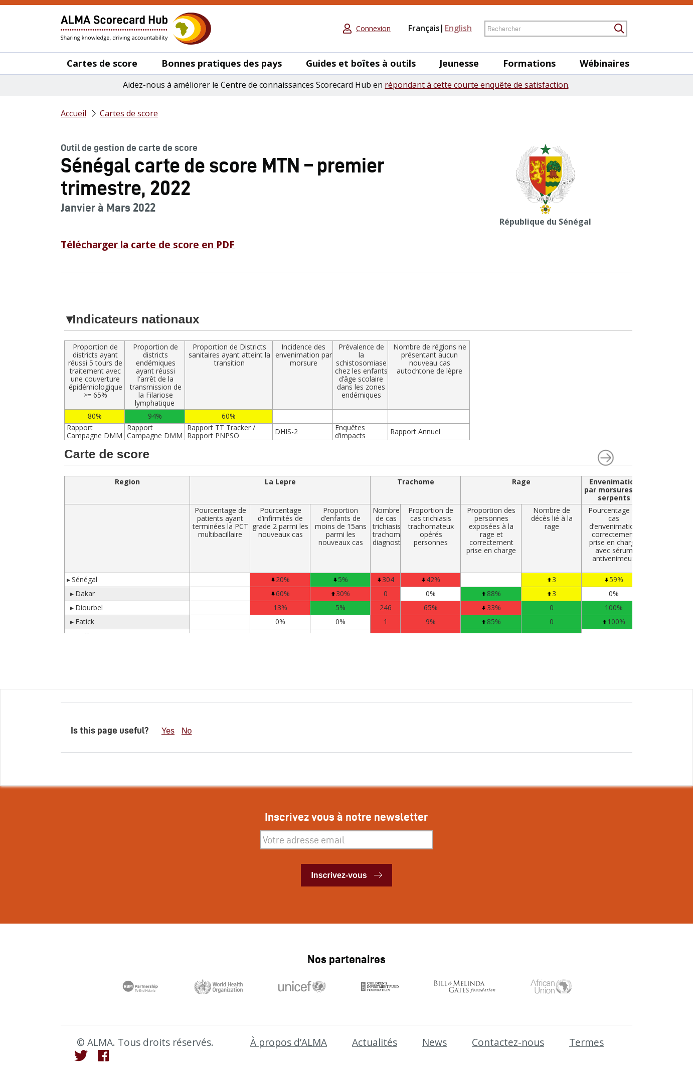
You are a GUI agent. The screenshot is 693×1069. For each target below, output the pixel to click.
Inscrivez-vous (339, 875)
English (458, 28)
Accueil (73, 113)
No (187, 731)
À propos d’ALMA (288, 1042)
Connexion (373, 28)
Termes (586, 1042)
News (434, 1042)
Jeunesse (459, 63)
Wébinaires (604, 63)
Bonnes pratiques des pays (221, 63)
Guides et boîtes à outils (361, 63)
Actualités (374, 1042)
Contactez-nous (508, 1042)
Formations (529, 63)
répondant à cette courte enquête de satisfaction (476, 84)
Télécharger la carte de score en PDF (148, 244)
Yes (168, 731)
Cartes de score (102, 63)
